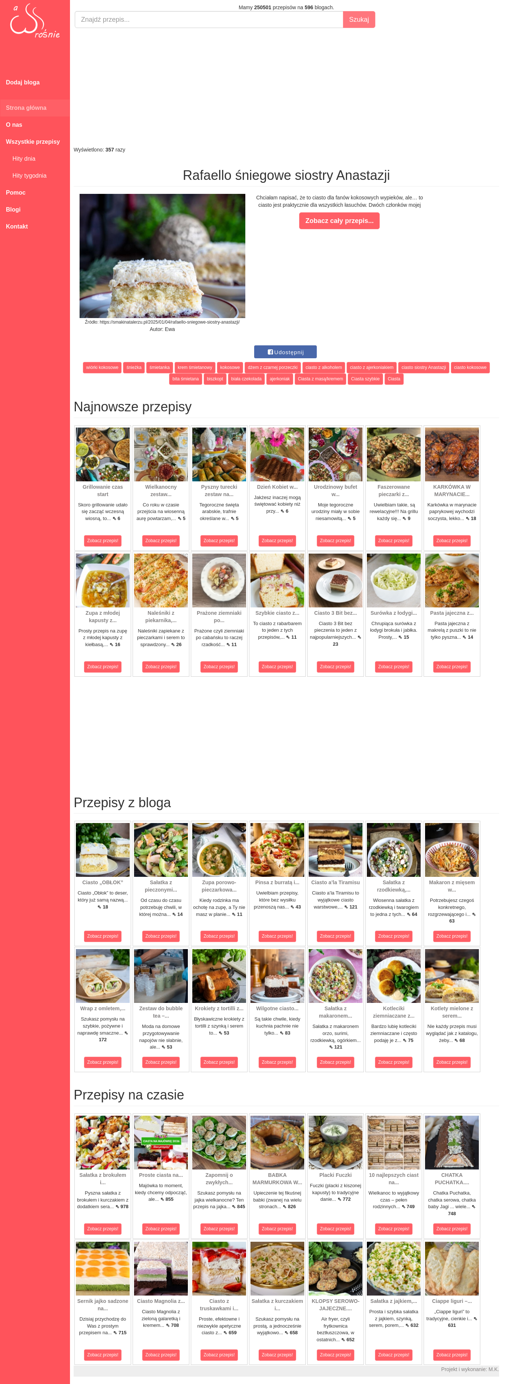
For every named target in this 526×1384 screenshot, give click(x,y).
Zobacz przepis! (103, 540)
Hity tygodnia (26, 175)
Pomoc (15, 192)
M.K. (493, 1369)
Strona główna (26, 108)
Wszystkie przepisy (33, 142)
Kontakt (17, 226)
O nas (14, 125)
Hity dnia (20, 159)
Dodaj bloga (23, 82)
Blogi (13, 209)
